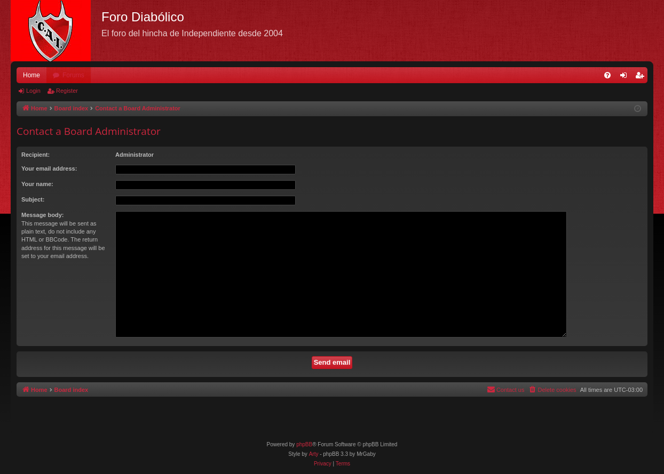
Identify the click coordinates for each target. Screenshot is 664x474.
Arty (314, 454)
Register (67, 90)
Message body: (42, 215)
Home (31, 75)
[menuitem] (607, 75)
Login (33, 90)
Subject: (32, 199)
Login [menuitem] (625, 77)
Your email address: (49, 168)
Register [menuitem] (641, 77)
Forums (73, 75)
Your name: (37, 184)
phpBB (304, 444)
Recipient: (35, 154)
